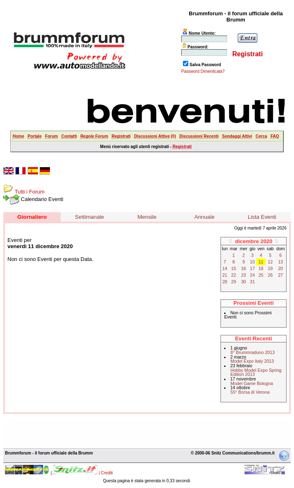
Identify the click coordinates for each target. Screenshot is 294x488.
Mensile (147, 217)
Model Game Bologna (251, 383)
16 (243, 268)
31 (252, 281)
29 (233, 281)
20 (280, 268)
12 (270, 261)
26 (270, 275)
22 (233, 275)
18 (260, 268)
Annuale (204, 217)
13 (280, 261)
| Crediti (106, 473)
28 (224, 281)
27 (280, 275)
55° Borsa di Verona (250, 392)
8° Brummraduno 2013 (252, 352)
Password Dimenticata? (203, 71)
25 (260, 275)
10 (252, 261)
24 (252, 275)
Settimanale (89, 217)
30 (243, 281)
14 (224, 268)
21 (224, 275)
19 (270, 268)
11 (260, 261)
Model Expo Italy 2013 (252, 361)
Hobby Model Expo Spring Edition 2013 (256, 372)
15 (233, 268)
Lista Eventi (262, 217)
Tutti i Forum (29, 192)
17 (252, 268)
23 (243, 275)
